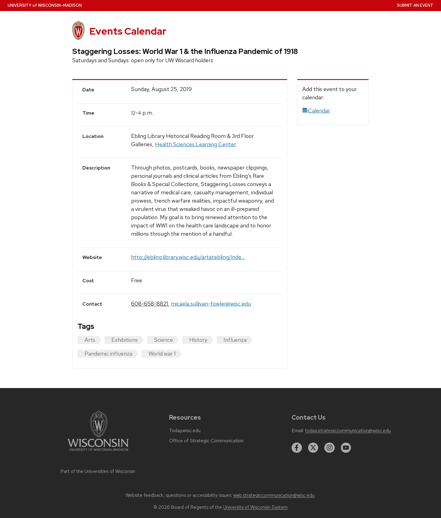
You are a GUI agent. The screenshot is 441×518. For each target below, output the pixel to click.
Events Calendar (127, 31)
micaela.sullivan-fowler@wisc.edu (211, 303)
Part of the (98, 471)
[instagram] (329, 448)
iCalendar (316, 110)
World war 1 (162, 353)
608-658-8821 (149, 303)
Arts (90, 339)
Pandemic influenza (108, 353)
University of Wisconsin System (255, 507)
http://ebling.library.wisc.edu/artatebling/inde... (188, 257)
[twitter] (313, 448)
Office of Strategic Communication (206, 441)
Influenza (235, 339)
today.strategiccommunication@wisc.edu (348, 431)
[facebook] (297, 448)
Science (163, 339)
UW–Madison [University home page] (45, 5)
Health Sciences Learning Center (195, 144)
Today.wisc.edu (185, 431)
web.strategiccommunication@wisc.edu (274, 495)
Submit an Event (415, 5)
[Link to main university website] (98, 452)
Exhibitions (124, 339)
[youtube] (346, 448)
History (198, 339)
